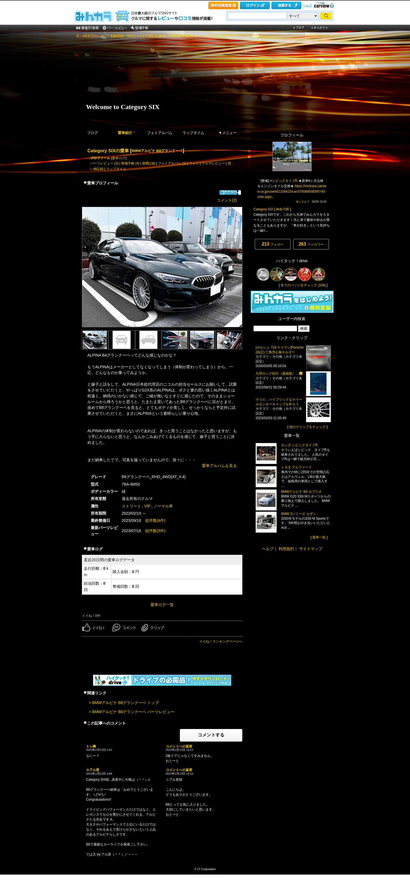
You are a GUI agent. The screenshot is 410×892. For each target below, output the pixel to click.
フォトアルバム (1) (172, 163)
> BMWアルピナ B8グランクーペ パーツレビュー (131, 712)
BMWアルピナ (136, 35)
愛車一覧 (319, 537)
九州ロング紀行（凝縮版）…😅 (279, 373)
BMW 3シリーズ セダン (298, 514)
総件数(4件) (155, 520)
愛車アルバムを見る (219, 465)
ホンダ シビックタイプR (299, 445)
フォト (194, 163)
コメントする (211, 735)
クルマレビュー (213, 163)
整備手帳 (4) (130, 163)
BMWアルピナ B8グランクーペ (157, 151)
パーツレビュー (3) (104, 163)
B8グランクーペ (158, 35)
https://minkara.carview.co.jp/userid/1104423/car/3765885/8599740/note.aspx (291, 191)
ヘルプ (307, 5)
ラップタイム (193, 133)
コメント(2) (227, 200)
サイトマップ (310, 548)
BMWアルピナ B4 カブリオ (301, 492)
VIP (147, 506)
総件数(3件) (155, 531)
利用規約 (286, 548)
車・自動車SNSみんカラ (91, 35)
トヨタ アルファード (296, 467)
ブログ (92, 133)
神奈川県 (282, 209)
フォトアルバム (159, 133)
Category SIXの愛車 (108, 150)
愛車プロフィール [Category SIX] (205, 35)
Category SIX (263, 209)
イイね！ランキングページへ (220, 641)
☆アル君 (92, 770)
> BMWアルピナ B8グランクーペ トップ (124, 702)
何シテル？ (303, 201)
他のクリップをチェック (307, 427)
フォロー (272, 244)
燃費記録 (148, 163)
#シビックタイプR (283, 181)
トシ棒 (91, 746)
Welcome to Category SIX (123, 106)
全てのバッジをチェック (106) (303, 285)
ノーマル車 (163, 506)
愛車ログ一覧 (162, 604)
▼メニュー (228, 133)
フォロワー (311, 244)
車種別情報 (117, 35)
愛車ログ (118, 158)
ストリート (131, 506)
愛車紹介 (176, 35)
